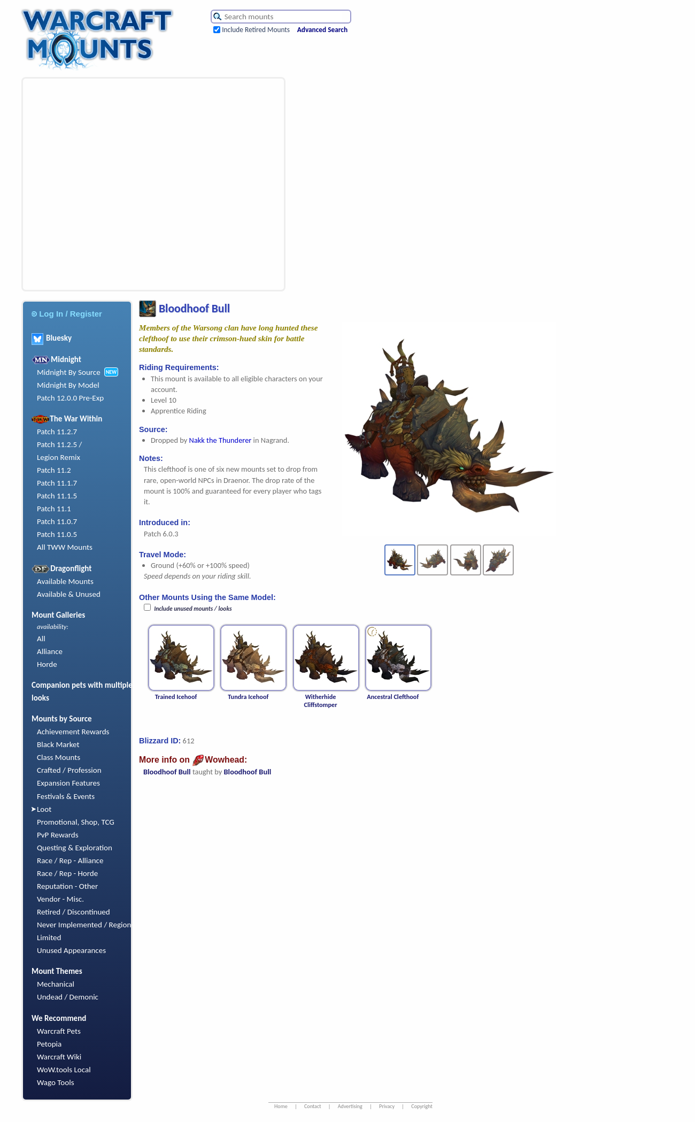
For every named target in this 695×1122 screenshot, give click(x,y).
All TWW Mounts (64, 547)
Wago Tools (55, 1082)
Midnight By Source (69, 372)
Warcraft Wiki (59, 1057)
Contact (312, 1106)
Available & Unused (69, 594)
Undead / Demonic (67, 997)
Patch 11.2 (54, 470)
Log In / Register (67, 314)
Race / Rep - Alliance (70, 860)
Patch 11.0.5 (57, 534)
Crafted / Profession (69, 770)
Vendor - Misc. (60, 899)
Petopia (49, 1044)
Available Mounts (65, 581)
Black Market (58, 744)
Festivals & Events (66, 796)
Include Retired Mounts (256, 29)
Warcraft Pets (59, 1031)
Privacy (387, 1106)
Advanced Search (322, 29)
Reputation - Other (67, 886)
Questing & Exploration (74, 847)
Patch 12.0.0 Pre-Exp (70, 398)
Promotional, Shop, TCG (75, 822)
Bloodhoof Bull (167, 772)
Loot (44, 809)
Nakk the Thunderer (220, 440)
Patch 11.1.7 (57, 483)
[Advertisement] (100, 184)
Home (281, 1106)
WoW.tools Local (64, 1069)
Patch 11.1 (54, 508)
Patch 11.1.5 (57, 496)
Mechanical (55, 984)
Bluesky (52, 338)
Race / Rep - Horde (67, 873)
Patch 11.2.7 (57, 431)
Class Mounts (58, 757)
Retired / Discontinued (73, 912)
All (41, 638)
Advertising (350, 1106)
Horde (47, 664)
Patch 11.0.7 (57, 521)
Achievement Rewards (73, 731)
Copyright (422, 1106)
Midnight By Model (68, 385)
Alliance (50, 651)
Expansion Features (68, 783)
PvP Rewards (58, 835)
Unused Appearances (71, 950)
